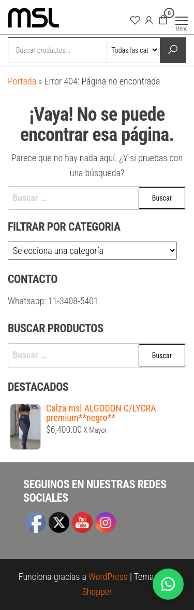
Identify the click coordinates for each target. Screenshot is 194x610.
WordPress (108, 576)
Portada (22, 81)
